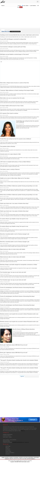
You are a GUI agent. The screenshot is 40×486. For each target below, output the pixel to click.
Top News (22, 376)
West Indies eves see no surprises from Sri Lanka (12, 98)
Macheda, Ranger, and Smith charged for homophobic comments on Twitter (18, 264)
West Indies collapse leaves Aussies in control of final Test (14, 82)
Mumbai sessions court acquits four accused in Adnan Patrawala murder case (19, 313)
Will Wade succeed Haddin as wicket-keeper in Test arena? (14, 54)
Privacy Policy (8, 451)
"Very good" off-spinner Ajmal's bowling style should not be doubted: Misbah (19, 360)
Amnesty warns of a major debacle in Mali (10, 154)
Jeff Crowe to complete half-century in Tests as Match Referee (15, 161)
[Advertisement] (20, 18)
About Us (7, 447)
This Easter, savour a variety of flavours (10, 169)
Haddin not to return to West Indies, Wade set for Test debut (14, 178)
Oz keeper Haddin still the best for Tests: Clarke (11, 105)
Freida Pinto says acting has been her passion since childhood (15, 138)
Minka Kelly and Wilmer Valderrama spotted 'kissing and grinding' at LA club (19, 185)
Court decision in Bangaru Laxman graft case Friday (13, 46)
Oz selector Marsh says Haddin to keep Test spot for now (14, 218)
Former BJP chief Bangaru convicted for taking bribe (13, 39)
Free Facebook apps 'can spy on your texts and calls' (13, 272)
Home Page (8, 446)
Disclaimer (8, 453)
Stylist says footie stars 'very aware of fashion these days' (14, 203)
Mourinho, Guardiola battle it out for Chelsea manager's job (14, 234)
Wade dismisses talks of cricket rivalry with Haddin (12, 249)
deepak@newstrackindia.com (18, 442)
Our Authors (8, 450)
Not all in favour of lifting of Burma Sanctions (24, 329)
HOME (3, 457)
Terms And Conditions (10, 452)
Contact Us (8, 448)
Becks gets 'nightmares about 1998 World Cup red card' (13, 344)
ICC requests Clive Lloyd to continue (9, 113)
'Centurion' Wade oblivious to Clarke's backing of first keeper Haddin (17, 90)
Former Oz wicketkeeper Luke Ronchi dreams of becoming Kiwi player (17, 287)
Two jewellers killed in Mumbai (7, 146)
